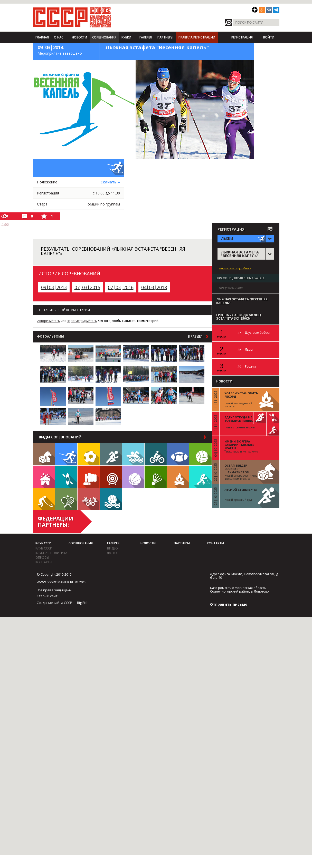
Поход (178, 477)
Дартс (111, 477)
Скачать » (110, 182)
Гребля (66, 477)
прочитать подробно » (235, 268)
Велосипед (156, 454)
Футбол (89, 454)
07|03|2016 (121, 287)
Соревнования (104, 37)
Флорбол (44, 499)
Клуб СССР (43, 543)
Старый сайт (47, 596)
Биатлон (200, 477)
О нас (58, 37)
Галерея (145, 37)
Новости (79, 37)
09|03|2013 (54, 287)
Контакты (43, 562)
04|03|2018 (154, 287)
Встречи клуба (44, 477)
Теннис (66, 499)
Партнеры (165, 37)
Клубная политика (51, 553)
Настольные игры (44, 454)
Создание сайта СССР (54, 602)
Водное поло (111, 499)
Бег (111, 454)
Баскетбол (133, 477)
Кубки (126, 37)
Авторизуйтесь (48, 321)
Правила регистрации (196, 37)
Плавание (133, 454)
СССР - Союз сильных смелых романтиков (72, 17)
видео (112, 548)
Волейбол (200, 454)
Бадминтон (156, 477)
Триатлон (89, 499)
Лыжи (66, 454)
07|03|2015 (87, 287)
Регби (178, 454)
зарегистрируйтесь (82, 321)
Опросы (42, 557)
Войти (268, 37)
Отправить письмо (228, 604)
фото (112, 553)
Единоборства (89, 477)
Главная (42, 37)
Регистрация (242, 37)
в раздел (195, 336)
